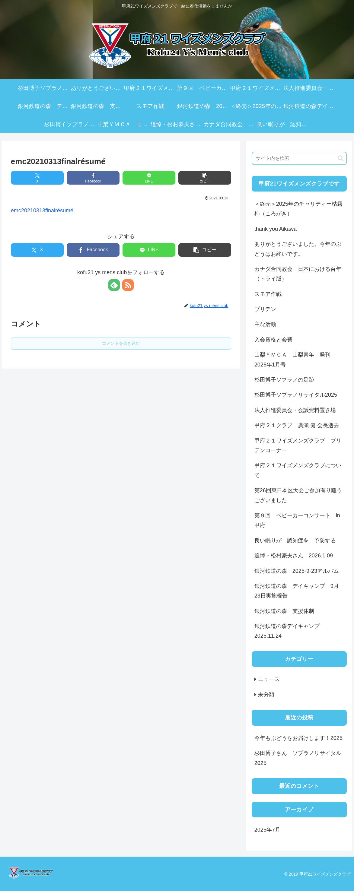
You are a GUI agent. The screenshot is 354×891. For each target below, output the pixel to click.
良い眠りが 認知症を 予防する (295, 540)
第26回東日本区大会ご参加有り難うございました (298, 495)
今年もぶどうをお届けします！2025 (298, 738)
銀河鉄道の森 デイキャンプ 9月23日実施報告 (296, 591)
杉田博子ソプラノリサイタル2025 (295, 395)
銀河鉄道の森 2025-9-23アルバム (296, 571)
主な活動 (265, 324)
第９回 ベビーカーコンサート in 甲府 (300, 520)
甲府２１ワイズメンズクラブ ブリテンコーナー (297, 445)
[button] (204, 178)
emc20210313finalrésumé (42, 211)
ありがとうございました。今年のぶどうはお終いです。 (297, 249)
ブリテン (265, 309)
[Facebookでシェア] (93, 178)
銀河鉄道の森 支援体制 (284, 611)
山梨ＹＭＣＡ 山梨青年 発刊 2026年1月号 (295, 359)
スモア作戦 (268, 294)
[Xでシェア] (37, 178)
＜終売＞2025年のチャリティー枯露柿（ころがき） (298, 209)
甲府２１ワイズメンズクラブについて (297, 470)
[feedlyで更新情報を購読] (114, 285)
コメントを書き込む (121, 343)
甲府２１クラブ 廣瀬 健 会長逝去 (296, 425)
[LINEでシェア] (149, 178)
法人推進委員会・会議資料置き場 (295, 410)
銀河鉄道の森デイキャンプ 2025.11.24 (289, 631)
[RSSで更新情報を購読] (128, 285)
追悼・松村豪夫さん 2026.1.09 (293, 556)
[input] (299, 158)
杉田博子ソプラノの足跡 (284, 380)
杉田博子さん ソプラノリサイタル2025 (297, 758)
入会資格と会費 (273, 340)
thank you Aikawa (275, 229)
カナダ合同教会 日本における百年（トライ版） (297, 274)
